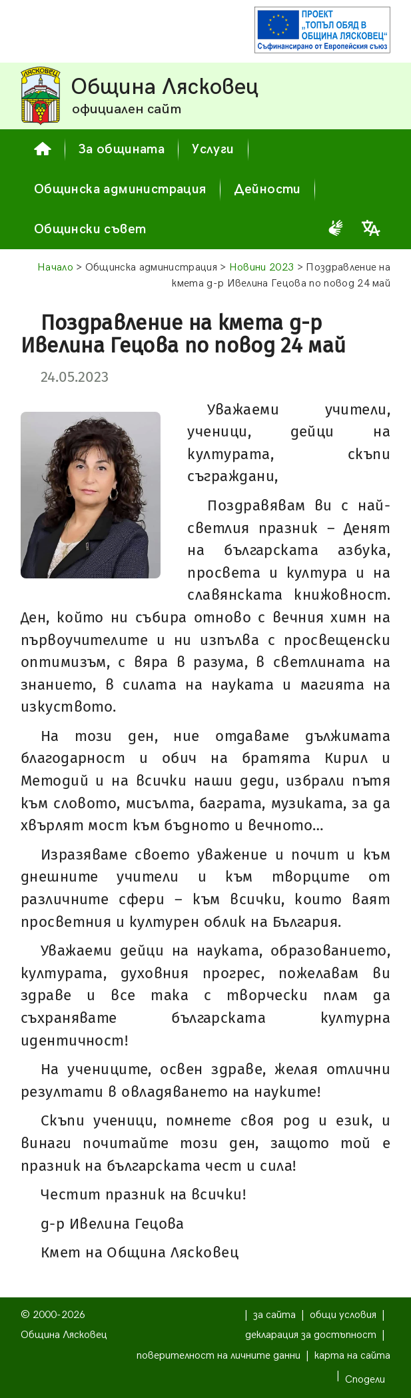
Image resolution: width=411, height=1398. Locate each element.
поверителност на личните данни (218, 1355)
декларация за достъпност (310, 1335)
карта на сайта (352, 1355)
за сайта (274, 1315)
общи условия (343, 1315)
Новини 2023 (261, 267)
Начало (55, 267)
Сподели (365, 1379)
